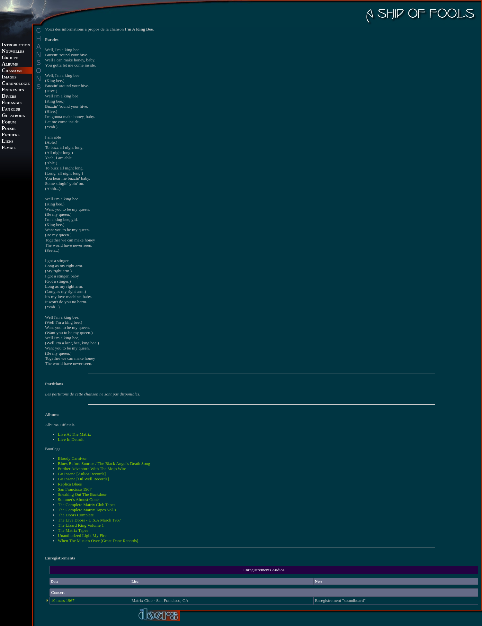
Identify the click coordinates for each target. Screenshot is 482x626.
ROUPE (10, 58)
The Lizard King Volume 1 (81, 525)
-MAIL (9, 148)
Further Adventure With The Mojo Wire (92, 468)
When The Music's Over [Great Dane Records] (98, 540)
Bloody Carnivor (72, 458)
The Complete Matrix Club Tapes (86, 504)
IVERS (9, 96)
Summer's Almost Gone (78, 499)
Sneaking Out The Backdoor (82, 494)
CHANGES (12, 103)
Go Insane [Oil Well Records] (83, 478)
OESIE (8, 129)
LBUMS (10, 64)
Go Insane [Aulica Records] (82, 473)
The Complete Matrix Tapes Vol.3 (87, 509)
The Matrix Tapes (73, 530)
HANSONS (12, 71)
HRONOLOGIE (16, 84)
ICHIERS (11, 135)
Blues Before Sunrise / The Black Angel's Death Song (104, 463)
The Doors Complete (76, 515)
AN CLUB (11, 109)
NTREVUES (13, 90)
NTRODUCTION (16, 45)
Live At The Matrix (74, 434)
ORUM (9, 122)
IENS (7, 141)
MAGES (9, 77)
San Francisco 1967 (75, 489)
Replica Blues (70, 484)
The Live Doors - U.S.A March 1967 (89, 520)
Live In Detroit (71, 439)
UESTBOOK (13, 116)
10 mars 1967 (63, 600)
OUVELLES (13, 51)
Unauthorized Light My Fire (82, 535)
